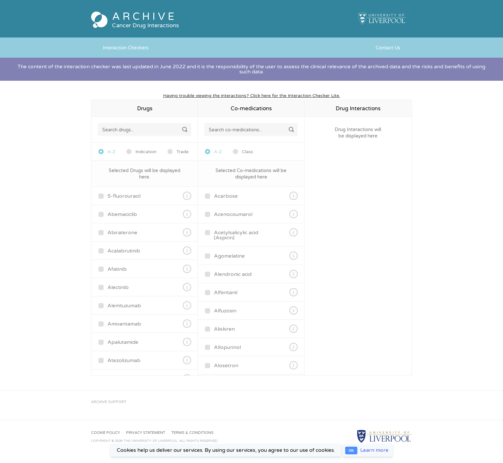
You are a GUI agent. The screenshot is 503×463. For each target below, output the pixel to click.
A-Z (111, 151)
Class (247, 151)
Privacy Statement (145, 433)
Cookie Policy (105, 433)
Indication (146, 151)
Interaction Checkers (126, 48)
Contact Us (388, 48)
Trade (182, 151)
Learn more (374, 450)
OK (351, 450)
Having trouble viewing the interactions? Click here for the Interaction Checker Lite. (251, 95)
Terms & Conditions (192, 433)
